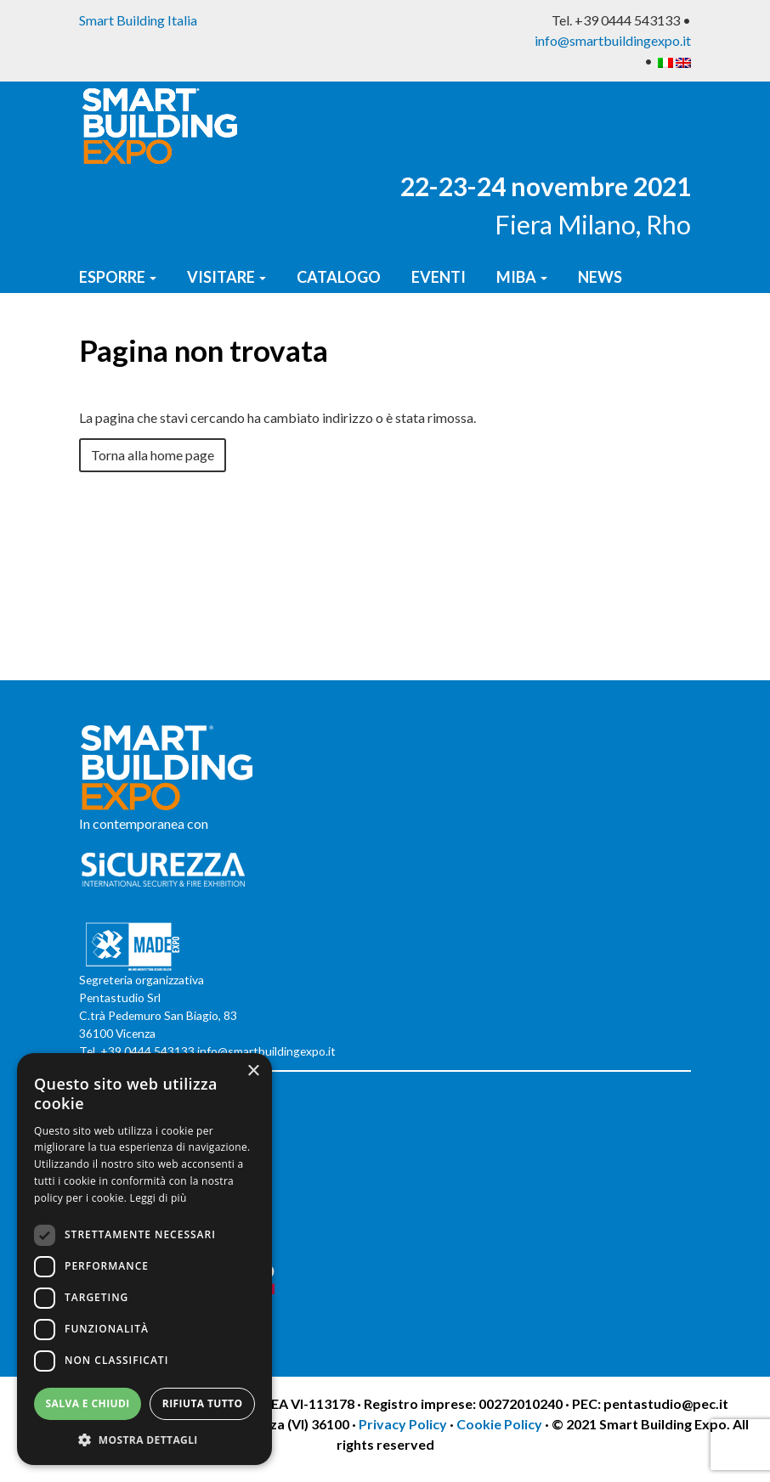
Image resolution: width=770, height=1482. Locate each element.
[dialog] (144, 1259)
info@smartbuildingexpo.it (613, 40)
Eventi (438, 277)
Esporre (117, 277)
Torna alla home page (152, 455)
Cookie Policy (499, 1424)
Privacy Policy (404, 1424)
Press (106, 331)
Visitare (226, 277)
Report (200, 331)
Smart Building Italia (138, 20)
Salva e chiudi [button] (88, 1403)
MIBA (521, 277)
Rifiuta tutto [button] (202, 1403)
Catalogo (339, 277)
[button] (144, 1439)
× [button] (252, 1071)
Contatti (304, 331)
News (600, 277)
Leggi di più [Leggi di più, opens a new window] (158, 1198)
